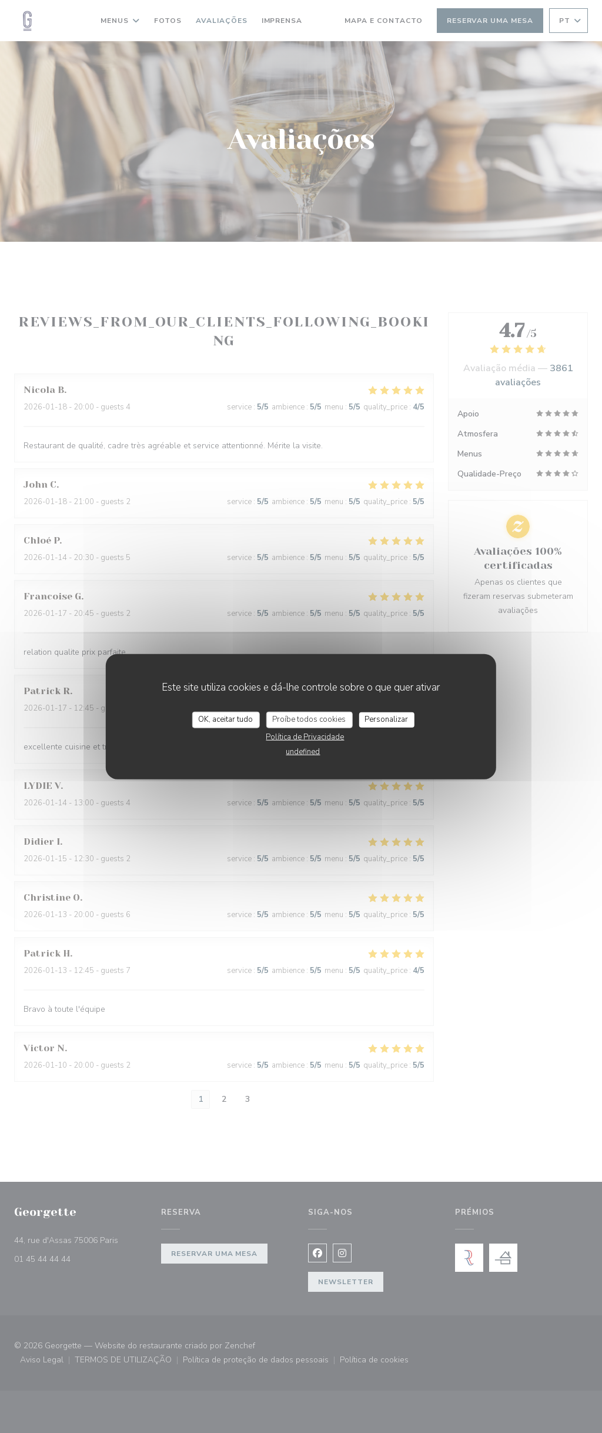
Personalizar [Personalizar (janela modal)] (386, 719)
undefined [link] (303, 751)
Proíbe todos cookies (309, 719)
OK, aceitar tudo (225, 719)
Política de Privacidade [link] (305, 736)
